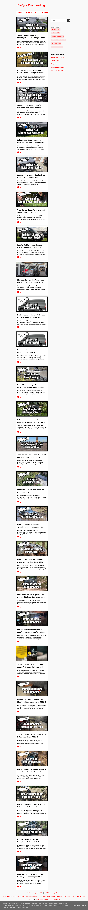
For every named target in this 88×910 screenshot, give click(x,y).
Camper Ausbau (56, 29)
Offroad (54, 40)
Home (19, 13)
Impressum (48, 899)
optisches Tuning (56, 43)
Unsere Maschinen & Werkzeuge (11, 896)
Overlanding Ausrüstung (57, 67)
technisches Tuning (57, 47)
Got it (84, 905)
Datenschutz (56, 899)
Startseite (31, 899)
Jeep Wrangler (55, 33)
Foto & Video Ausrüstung (58, 70)
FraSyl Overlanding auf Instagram (53, 893)
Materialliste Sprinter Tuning (30, 896)
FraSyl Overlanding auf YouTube (34, 893)
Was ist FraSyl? (39, 899)
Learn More (76, 905)
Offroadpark (61, 40)
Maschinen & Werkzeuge (58, 57)
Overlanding (30, 13)
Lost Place (43, 13)
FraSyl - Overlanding (31, 5)
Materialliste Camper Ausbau (47, 896)
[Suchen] (71, 5)
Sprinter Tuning (55, 60)
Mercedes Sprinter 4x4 (58, 36)
